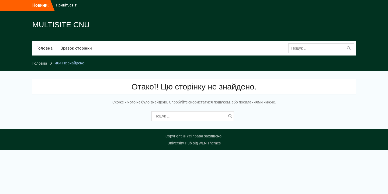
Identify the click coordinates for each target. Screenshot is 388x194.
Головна (44, 48)
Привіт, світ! (67, 5)
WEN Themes (210, 143)
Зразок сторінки (76, 48)
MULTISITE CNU (61, 24)
